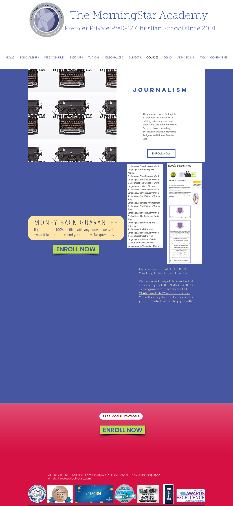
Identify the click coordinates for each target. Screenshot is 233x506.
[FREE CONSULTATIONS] (121, 416)
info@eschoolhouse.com (74, 478)
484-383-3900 (150, 475)
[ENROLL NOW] (76, 249)
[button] (161, 153)
